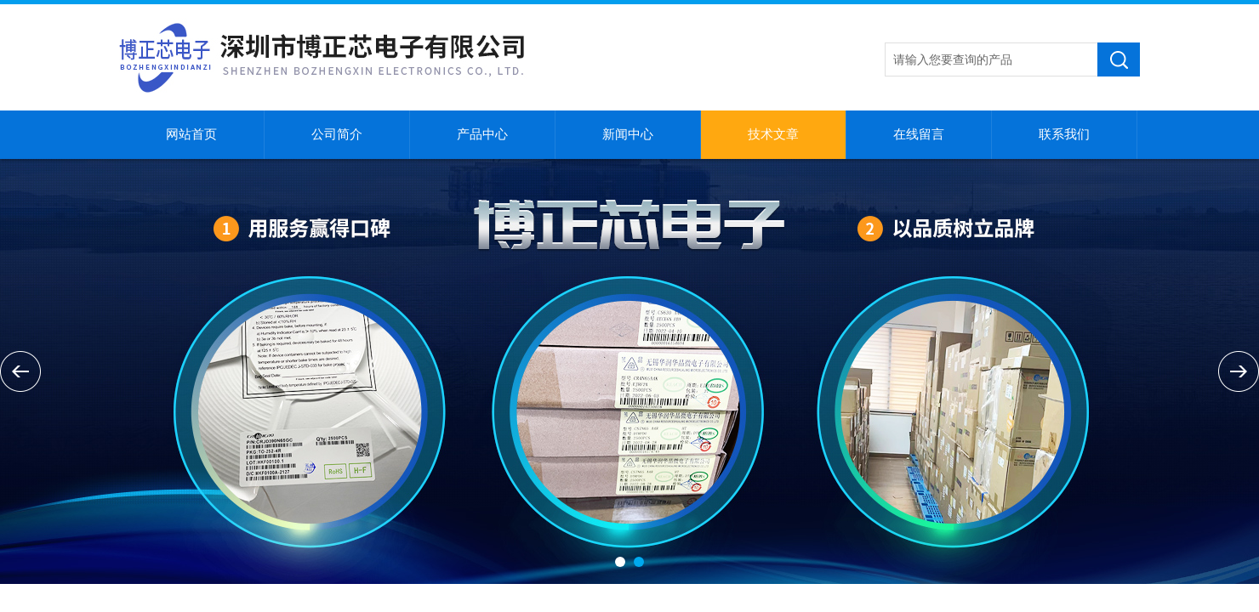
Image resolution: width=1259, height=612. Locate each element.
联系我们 (1064, 134)
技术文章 (773, 134)
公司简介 (336, 134)
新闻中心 (627, 134)
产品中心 (482, 134)
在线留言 (918, 134)
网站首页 (191, 134)
